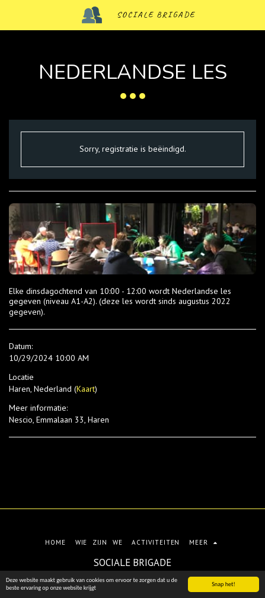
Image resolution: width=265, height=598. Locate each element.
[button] (13, 15)
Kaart (85, 388)
